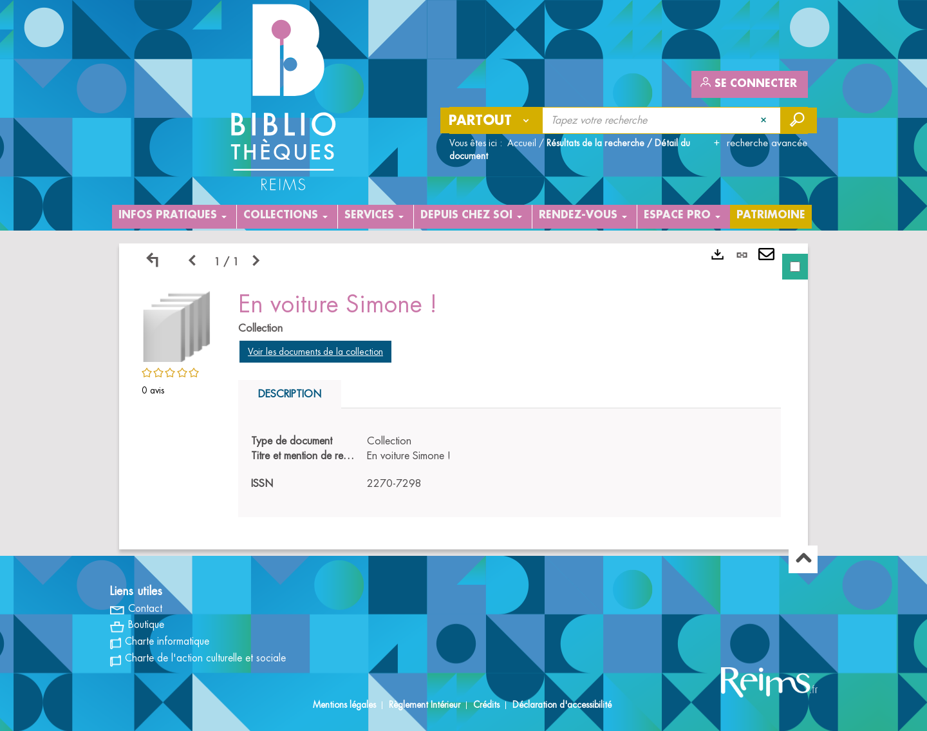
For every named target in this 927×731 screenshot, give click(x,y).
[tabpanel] (463, 396)
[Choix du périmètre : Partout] (491, 120)
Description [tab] (289, 394)
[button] (177, 324)
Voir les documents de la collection (315, 351)
